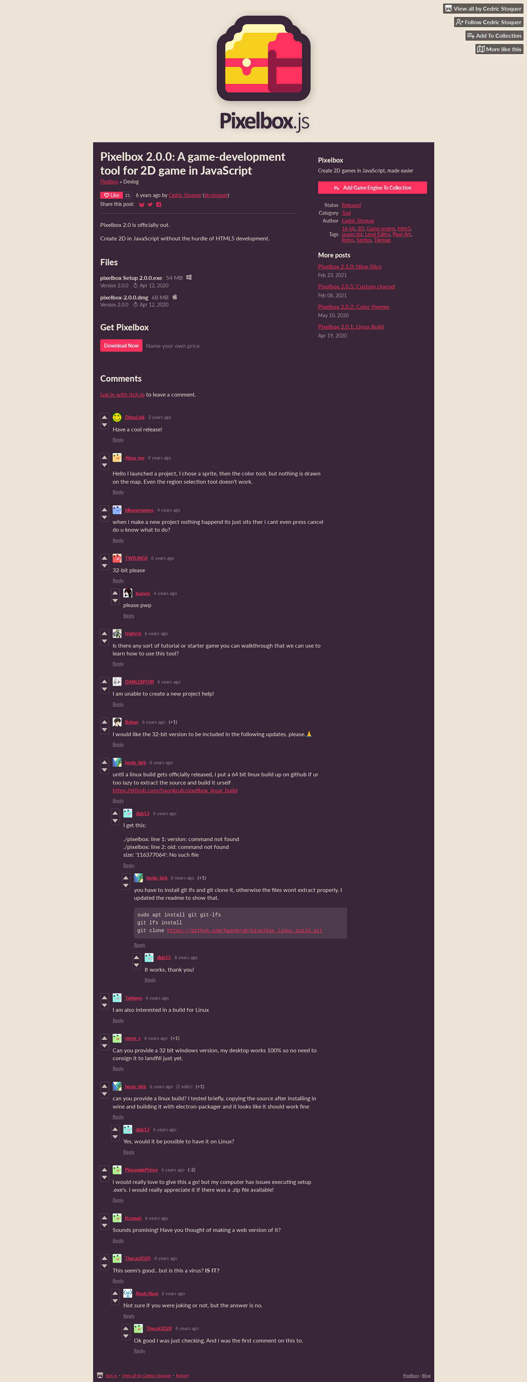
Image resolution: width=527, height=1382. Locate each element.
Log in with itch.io (122, 394)
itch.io (111, 1375)
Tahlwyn (133, 998)
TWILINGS (136, 558)
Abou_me (134, 458)
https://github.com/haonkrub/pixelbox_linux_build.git (245, 930)
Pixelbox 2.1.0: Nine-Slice (350, 266)
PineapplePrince (141, 1170)
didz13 (143, 813)
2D (360, 229)
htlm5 (404, 229)
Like (111, 195)
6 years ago (162, 558)
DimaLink (135, 417)
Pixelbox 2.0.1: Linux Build (351, 326)
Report (182, 1375)
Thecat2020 (138, 1258)
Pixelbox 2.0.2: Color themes (353, 306)
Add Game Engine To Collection (372, 188)
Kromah (133, 1218)
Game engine (381, 229)
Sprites (363, 240)
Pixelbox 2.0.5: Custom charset (357, 286)
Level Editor (377, 234)
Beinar (132, 722)
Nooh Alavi (147, 1293)
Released (351, 205)
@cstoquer (216, 195)
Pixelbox (109, 182)
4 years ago (159, 458)
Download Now (121, 345)
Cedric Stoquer (185, 195)
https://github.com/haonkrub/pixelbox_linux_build (175, 790)
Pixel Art (402, 234)
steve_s (133, 1038)
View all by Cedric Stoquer (146, 1375)
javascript (352, 234)
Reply (118, 439)
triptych (133, 633)
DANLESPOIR (139, 682)
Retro (348, 240)
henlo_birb (135, 762)
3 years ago (159, 417)
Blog (426, 1375)
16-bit (348, 229)
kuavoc (143, 593)
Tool (346, 213)
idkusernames (139, 510)
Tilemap (382, 240)
